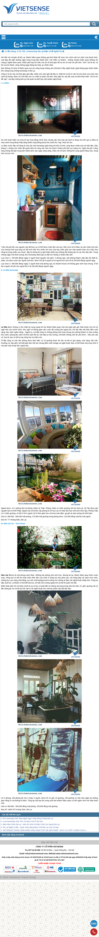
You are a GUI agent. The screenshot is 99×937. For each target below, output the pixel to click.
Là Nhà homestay (10, 270)
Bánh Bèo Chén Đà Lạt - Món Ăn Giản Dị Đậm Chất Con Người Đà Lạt (31, 824)
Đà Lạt (32, 71)
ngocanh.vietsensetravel (21, 46)
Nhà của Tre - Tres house (14, 524)
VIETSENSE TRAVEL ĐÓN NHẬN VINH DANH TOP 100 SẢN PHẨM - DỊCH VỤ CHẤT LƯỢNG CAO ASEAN (46, 830)
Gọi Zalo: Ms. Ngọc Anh (17, 44)
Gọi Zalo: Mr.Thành (65, 44)
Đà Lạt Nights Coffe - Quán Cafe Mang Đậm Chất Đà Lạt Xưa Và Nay (31, 827)
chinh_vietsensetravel (44, 46)
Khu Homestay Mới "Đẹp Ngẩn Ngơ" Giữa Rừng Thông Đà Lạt (28, 818)
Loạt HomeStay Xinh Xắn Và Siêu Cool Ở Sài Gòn (23, 821)
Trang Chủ (32, 8)
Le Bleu (6, 83)
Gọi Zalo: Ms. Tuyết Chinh (40, 44)
